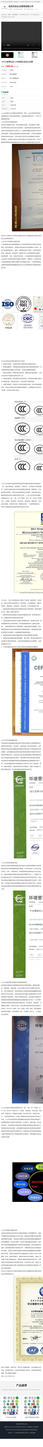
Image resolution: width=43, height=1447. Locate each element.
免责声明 (22, 1432)
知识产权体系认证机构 (32, 1417)
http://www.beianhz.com (8, 1376)
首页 (9, 14)
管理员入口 (27, 1432)
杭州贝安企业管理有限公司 (23, 1429)
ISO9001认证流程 (11, 1417)
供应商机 (15, 14)
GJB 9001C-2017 (24, 14)
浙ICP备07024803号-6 (21, 1427)
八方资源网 (16, 1432)
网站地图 (33, 1432)
